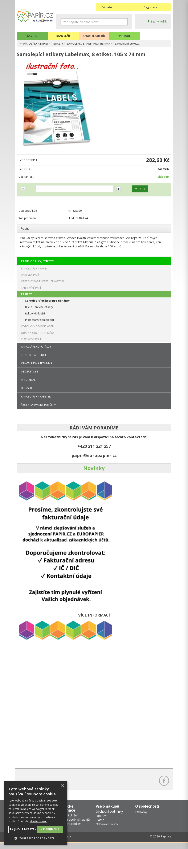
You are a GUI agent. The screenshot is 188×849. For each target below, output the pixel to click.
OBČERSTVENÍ (29, 375)
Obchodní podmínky (109, 817)
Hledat (124, 22)
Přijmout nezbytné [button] (22, 829)
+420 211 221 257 (94, 450)
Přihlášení (108, 7)
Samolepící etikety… (141, 43)
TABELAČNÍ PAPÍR (31, 291)
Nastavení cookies (68, 830)
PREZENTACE (29, 383)
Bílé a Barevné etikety (39, 311)
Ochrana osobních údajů (73, 825)
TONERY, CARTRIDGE (34, 358)
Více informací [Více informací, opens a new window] (38, 821)
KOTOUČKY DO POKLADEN (37, 330)
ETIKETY (64, 43)
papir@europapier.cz (94, 459)
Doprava (101, 822)
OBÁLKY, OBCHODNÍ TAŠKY (37, 336)
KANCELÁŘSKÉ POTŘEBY (36, 350)
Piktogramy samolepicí (39, 323)
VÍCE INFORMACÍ (94, 618)
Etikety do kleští (35, 317)
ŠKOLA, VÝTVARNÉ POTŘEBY (38, 408)
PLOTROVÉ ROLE (31, 343)
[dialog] (35, 813)
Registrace (150, 7)
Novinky (94, 471)
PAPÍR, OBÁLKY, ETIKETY (37, 43)
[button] (35, 838)
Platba (100, 826)
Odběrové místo (107, 830)
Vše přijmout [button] (50, 829)
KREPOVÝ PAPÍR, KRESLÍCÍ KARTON (42, 285)
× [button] (62, 785)
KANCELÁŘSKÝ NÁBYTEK (36, 400)
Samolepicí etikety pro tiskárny (47, 304)
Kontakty (141, 817)
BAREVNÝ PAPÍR (31, 278)
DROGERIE (27, 392)
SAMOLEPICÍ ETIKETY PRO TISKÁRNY (99, 43)
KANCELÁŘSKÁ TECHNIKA (36, 367)
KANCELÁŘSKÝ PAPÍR (34, 272)
